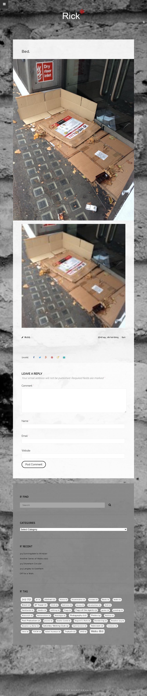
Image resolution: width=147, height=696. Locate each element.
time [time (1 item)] (25, 631)
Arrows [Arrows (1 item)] (93, 599)
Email (25, 436)
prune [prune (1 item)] (48, 621)
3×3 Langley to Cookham (31, 569)
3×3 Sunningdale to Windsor (33, 554)
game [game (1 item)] (105, 610)
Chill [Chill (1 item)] (54, 605)
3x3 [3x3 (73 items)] (26, 599)
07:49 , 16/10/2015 (109, 337)
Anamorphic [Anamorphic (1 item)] (78, 599)
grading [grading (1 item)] (118, 610)
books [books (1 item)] (117, 599)
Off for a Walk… (27, 573)
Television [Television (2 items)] (97, 626)
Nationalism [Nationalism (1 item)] (43, 615)
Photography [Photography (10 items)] (78, 615)
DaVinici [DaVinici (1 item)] (67, 605)
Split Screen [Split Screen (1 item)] (79, 626)
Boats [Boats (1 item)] (105, 599)
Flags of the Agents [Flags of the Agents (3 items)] (86, 610)
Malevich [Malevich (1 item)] (27, 615)
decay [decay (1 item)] (80, 605)
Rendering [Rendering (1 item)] (100, 621)
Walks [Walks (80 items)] (97, 631)
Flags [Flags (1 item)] (67, 610)
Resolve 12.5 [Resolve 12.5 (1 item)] (117, 621)
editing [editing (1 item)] (55, 610)
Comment (28, 385)
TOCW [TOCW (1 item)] (37, 631)
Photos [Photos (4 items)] (95, 615)
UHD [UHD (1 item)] (83, 631)
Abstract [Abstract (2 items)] (49, 599)
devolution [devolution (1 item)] (94, 605)
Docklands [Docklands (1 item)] (27, 610)
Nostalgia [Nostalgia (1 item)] (60, 615)
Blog (27, 337)
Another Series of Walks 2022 (34, 559)
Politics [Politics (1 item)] (109, 615)
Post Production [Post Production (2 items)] (31, 621)
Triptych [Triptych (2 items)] (70, 631)
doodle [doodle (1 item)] (42, 610)
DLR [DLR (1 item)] (108, 605)
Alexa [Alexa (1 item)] (63, 599)
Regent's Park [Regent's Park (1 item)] (82, 621)
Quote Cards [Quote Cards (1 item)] (63, 621)
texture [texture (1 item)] (112, 626)
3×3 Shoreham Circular (31, 564)
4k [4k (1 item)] (38, 599)
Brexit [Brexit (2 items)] (26, 605)
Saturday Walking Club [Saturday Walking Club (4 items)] (55, 626)
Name (26, 421)
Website (26, 450)
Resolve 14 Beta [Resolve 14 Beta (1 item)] (30, 626)
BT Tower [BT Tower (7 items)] (41, 605)
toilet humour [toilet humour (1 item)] (52, 631)
